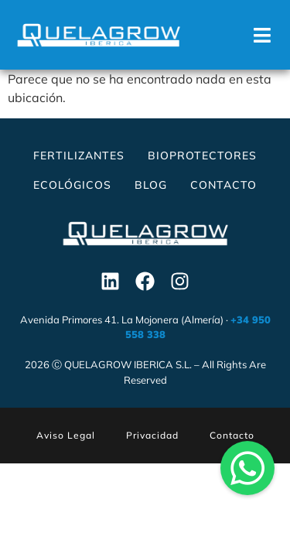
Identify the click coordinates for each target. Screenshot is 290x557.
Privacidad (152, 435)
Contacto (223, 185)
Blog (151, 185)
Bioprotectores (202, 155)
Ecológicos (72, 185)
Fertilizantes (79, 155)
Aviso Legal (65, 435)
